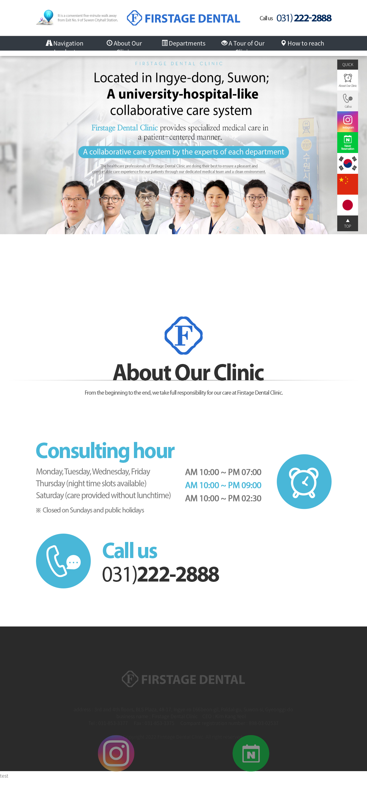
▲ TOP (347, 223)
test (4, 775)
